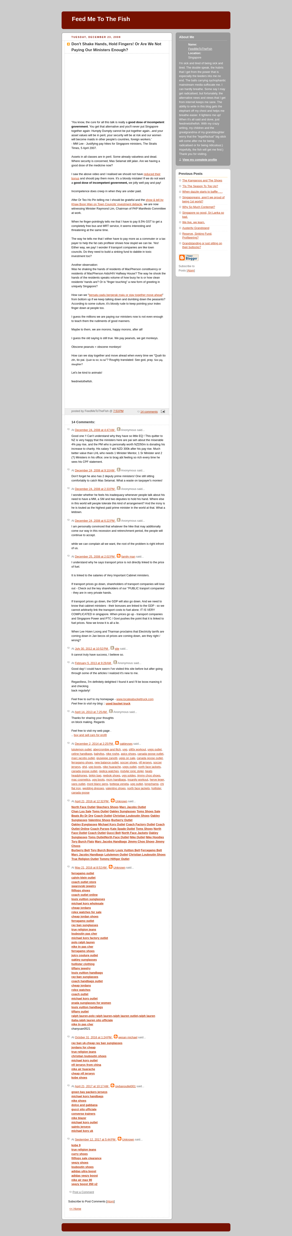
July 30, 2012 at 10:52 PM (92, 648)
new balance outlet (107, 762)
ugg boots (95, 766)
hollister (156, 788)
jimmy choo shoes (148, 775)
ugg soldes (129, 775)
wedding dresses (93, 788)
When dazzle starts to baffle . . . (202, 191)
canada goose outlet (151, 753)
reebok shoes (111, 775)
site (117, 648)
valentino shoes (116, 788)
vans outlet (78, 784)
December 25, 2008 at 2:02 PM (95, 556)
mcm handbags (116, 779)
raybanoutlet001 (125, 1086)
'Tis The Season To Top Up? (200, 186)
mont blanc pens (97, 784)
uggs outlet (155, 749)
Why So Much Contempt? (198, 207)
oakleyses (126, 743)
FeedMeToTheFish (200, 49)
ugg (125, 749)
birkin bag (95, 775)
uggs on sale (127, 758)
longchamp (151, 784)
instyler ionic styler (132, 771)
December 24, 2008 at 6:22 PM (95, 520)
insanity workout (138, 779)
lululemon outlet (81, 749)
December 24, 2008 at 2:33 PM (95, 489)
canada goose (80, 792)
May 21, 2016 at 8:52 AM (91, 867)
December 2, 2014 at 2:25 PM (94, 743)
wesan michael (127, 1037)
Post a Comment (83, 1192)
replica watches (109, 771)
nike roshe (112, 753)
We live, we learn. (193, 222)
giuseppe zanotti (106, 758)
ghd (84, 766)
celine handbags (81, 753)
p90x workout (137, 749)
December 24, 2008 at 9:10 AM (95, 470)
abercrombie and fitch (107, 749)
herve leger (157, 779)
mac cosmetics (80, 779)
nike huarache (112, 766)
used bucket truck (118, 703)
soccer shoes (128, 762)
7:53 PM (118, 411)
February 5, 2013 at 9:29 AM (93, 663)
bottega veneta (119, 784)
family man (128, 556)
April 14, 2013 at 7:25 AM (91, 712)
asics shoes (128, 753)
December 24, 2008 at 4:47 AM (95, 430)
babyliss (99, 753)
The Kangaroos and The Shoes (202, 180)
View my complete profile (199, 159)
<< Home (75, 1208)
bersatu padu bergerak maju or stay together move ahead (125, 295)
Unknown (121, 801)
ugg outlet (136, 784)
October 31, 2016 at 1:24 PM (93, 1037)
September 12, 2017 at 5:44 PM (95, 1139)
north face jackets (149, 766)
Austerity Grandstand (195, 228)
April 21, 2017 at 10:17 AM (92, 1086)
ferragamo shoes (82, 762)
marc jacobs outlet (83, 758)
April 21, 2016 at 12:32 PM (92, 801)
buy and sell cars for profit (90, 735)
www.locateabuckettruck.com (135, 699)
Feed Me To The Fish (101, 19)
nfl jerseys (145, 762)
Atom (110, 1201)
